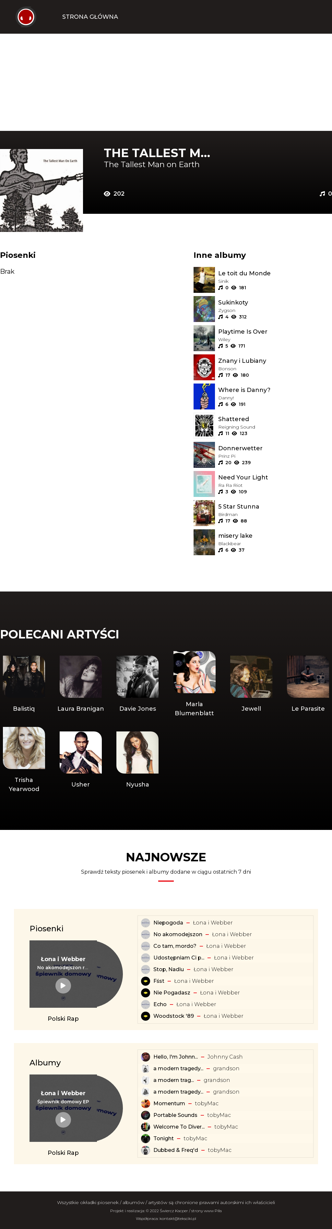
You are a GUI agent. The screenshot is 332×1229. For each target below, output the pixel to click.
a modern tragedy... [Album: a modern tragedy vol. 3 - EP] (178, 1068)
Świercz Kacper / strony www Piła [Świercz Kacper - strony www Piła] (191, 1210)
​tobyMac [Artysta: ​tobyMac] (207, 1103)
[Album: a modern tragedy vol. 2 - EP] (145, 1092)
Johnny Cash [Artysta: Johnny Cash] (225, 1057)
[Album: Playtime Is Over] (275, 331)
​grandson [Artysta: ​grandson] (226, 1068)
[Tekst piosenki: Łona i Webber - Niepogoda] (145, 922)
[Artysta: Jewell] (251, 684)
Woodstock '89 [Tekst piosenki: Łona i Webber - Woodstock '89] (173, 1016)
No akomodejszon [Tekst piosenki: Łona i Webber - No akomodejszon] (177, 934)
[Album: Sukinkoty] (275, 302)
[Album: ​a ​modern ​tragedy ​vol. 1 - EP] (145, 1080)
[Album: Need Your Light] (275, 477)
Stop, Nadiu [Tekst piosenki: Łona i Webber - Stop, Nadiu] (168, 969)
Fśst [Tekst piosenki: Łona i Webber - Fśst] (158, 981)
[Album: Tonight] (145, 1138)
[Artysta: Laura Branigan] (80, 684)
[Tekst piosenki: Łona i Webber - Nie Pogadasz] (145, 992)
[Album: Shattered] (275, 419)
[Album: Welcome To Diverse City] (145, 1126)
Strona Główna (90, 16)
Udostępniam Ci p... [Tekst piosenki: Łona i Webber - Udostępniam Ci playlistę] (178, 958)
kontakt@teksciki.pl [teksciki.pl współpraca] (178, 1218)
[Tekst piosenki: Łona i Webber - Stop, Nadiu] (145, 969)
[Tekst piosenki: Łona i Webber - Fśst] (145, 981)
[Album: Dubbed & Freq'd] (145, 1150)
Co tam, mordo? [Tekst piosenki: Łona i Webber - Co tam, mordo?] (174, 946)
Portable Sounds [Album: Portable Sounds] (175, 1115)
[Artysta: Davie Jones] (137, 684)
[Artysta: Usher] (80, 760)
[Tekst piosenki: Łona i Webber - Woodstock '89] (145, 1016)
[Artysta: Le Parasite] (308, 684)
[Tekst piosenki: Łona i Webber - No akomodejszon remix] (63, 967)
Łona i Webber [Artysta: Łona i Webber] (213, 923)
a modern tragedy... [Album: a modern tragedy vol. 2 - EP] (178, 1092)
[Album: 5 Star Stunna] (275, 506)
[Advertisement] (166, 82)
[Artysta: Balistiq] (24, 684)
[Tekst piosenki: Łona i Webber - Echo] (145, 1004)
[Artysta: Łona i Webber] (63, 959)
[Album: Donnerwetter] (275, 448)
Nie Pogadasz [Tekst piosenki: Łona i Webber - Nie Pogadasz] (171, 993)
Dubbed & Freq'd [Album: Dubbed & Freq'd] (175, 1150)
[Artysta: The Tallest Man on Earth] (161, 164)
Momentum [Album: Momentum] (169, 1103)
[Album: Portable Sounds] (145, 1115)
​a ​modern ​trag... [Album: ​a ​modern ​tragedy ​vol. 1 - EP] (173, 1080)
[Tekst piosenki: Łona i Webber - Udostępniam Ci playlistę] (145, 957)
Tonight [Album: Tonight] (163, 1138)
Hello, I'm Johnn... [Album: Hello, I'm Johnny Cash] (175, 1057)
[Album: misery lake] (275, 535)
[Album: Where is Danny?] (275, 390)
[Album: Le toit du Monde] (275, 273)
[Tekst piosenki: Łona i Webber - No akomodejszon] (145, 934)
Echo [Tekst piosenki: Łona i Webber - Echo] (160, 1004)
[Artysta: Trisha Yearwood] (24, 760)
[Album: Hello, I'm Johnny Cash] (145, 1057)
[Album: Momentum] (145, 1103)
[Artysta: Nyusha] (137, 760)
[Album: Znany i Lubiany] (275, 360)
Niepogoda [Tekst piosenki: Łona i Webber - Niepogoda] (168, 923)
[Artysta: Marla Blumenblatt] (194, 684)
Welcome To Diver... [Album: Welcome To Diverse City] (179, 1127)
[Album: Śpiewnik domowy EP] (63, 1102)
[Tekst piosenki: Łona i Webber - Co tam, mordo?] (145, 946)
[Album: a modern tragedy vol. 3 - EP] (145, 1068)
